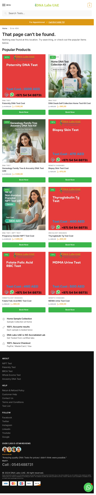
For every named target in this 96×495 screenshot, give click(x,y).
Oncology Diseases (57, 233)
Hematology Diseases (12, 298)
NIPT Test (16, 233)
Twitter (5, 421)
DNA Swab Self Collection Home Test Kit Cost (69, 103)
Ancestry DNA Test (11, 379)
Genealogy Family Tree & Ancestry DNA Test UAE (23, 169)
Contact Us (7, 398)
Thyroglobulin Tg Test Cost (60, 236)
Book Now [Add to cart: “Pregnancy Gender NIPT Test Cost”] (23, 245)
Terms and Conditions (13, 402)
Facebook (7, 417)
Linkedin (6, 429)
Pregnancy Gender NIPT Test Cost (18, 236)
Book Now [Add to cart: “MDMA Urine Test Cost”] (70, 310)
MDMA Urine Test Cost (59, 301)
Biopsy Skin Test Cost (58, 168)
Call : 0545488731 (17, 464)
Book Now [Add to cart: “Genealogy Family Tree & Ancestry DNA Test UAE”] (23, 180)
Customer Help (9, 394)
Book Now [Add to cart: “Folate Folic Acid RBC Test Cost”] (23, 310)
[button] (89, 5)
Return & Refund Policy (13, 390)
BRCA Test (7, 371)
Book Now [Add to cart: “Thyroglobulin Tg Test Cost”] (70, 245)
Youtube (6, 433)
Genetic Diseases (56, 165)
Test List (6, 406)
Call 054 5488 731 (57, 22)
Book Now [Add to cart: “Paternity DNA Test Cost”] (23, 112)
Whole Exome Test (11, 375)
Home (4, 28)
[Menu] (6, 5)
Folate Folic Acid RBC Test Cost (16, 301)
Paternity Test (9, 367)
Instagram (7, 425)
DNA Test (6, 100)
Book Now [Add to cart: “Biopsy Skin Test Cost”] (70, 180)
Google (5, 437)
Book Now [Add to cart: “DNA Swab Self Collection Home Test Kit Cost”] (70, 112)
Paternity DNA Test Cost (13, 103)
